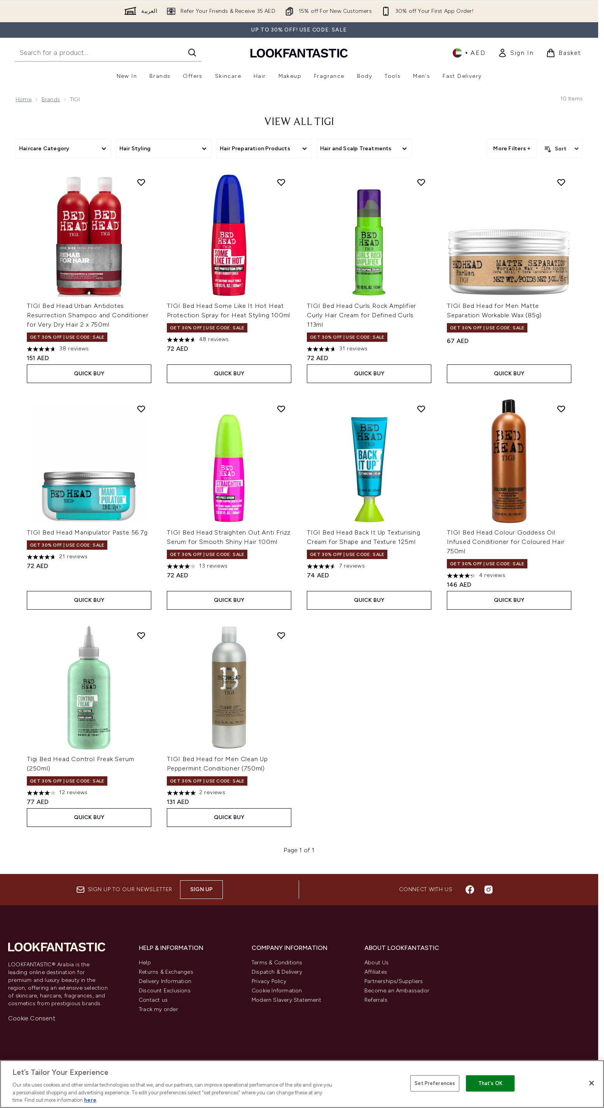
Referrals (375, 1000)
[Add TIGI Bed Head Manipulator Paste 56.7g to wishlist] (141, 408)
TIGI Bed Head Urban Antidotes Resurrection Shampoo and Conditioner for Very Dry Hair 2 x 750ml (88, 315)
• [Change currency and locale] (469, 53)
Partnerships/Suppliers (393, 981)
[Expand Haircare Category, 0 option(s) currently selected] (63, 148)
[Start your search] (108, 52)
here (90, 1100)
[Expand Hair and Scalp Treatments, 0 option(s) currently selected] (364, 148)
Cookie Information (277, 990)
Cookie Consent (31, 1018)
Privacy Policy (269, 981)
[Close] (591, 1083)
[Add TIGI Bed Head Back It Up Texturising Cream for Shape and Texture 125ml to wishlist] (421, 408)
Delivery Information (165, 981)
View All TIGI (299, 122)
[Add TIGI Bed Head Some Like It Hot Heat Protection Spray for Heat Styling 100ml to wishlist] (281, 182)
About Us (376, 962)
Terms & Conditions (277, 962)
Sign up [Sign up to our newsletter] (201, 889)
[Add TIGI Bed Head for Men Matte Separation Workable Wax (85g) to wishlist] (561, 182)
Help (145, 962)
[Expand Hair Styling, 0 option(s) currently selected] (164, 148)
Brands (51, 99)
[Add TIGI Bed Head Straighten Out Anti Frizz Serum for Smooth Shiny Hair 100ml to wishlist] (281, 408)
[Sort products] (562, 148)
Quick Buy (89, 373)
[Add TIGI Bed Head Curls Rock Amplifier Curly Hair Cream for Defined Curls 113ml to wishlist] (421, 182)
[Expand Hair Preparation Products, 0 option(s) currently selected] (264, 148)
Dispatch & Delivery (277, 972)
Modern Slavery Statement (286, 1000)
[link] (515, 53)
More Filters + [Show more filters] (511, 148)
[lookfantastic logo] (299, 53)
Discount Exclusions (165, 990)
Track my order (158, 1009)
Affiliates (375, 972)
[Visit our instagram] (488, 889)
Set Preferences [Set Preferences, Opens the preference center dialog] (435, 1083)
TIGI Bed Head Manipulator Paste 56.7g (87, 532)
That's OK (490, 1083)
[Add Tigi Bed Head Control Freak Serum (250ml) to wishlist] (141, 635)
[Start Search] (192, 52)
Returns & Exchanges (166, 972)
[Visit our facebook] (469, 889)
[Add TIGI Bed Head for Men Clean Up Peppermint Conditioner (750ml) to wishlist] (281, 635)
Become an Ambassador (396, 990)
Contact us (153, 1000)
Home (24, 99)
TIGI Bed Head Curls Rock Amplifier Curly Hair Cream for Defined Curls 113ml (361, 315)
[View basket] (563, 53)
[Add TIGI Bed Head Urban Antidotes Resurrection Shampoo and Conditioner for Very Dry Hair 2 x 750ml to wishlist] (141, 182)
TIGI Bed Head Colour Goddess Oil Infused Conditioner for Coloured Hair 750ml (506, 542)
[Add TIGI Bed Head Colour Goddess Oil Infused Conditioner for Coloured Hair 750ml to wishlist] (561, 408)
